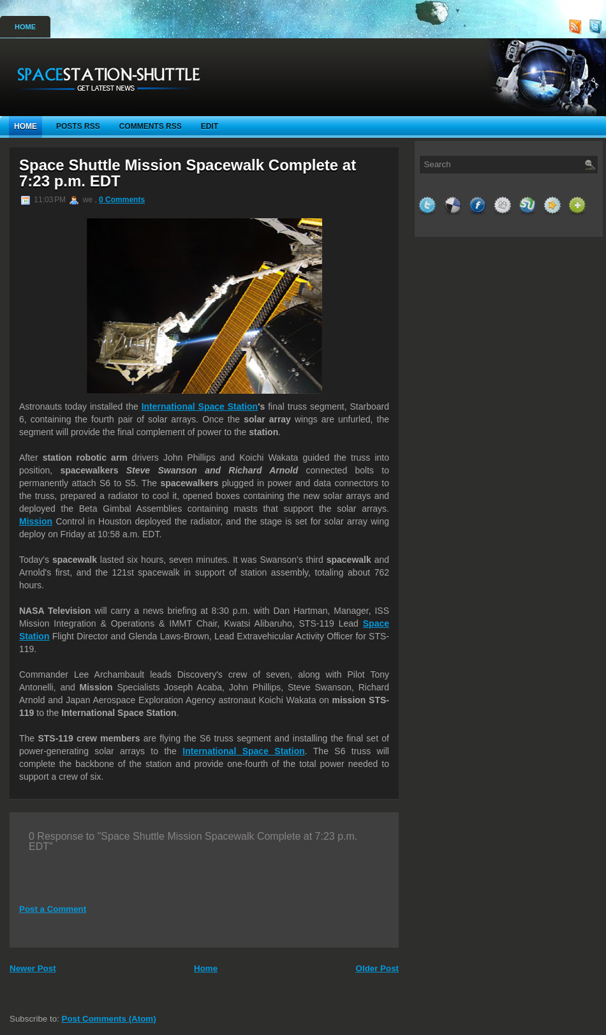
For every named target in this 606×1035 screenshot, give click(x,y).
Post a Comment (52, 909)
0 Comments (122, 199)
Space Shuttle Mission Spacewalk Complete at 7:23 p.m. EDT (187, 173)
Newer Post (33, 968)
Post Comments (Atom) (109, 1019)
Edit (209, 126)
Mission (35, 521)
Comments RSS (150, 126)
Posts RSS (78, 126)
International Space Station (200, 406)
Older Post (377, 968)
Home (25, 27)
